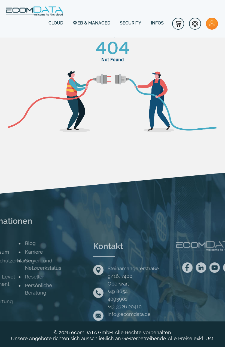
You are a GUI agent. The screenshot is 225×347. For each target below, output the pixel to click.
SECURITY (130, 23)
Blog (12, 243)
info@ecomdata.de (129, 330)
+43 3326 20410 (125, 323)
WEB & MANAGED (91, 23)
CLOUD (55, 23)
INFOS (157, 23)
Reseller (16, 277)
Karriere (16, 252)
